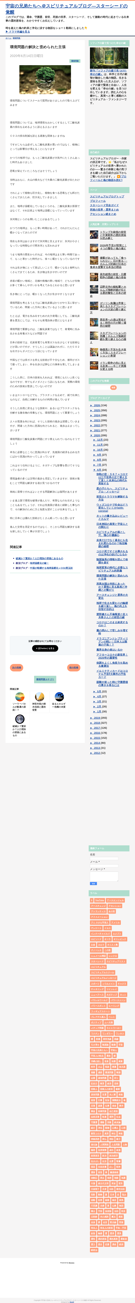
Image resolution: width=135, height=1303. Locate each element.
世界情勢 (102, 1150)
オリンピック (120, 939)
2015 (97, 737)
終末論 (117, 1122)
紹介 (93, 1128)
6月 (99, 469)
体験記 (94, 1178)
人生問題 (115, 1144)
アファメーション (99, 917)
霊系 (119, 1233)
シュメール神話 (98, 956)
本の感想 (104, 1217)
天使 (104, 1189)
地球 (109, 1178)
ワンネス (120, 1033)
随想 (93, 1150)
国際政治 (116, 1100)
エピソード (96, 939)
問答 (121, 1222)
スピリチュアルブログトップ (107, 196)
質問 (111, 1117)
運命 (108, 1056)
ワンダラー (107, 1033)
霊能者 (124, 1239)
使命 (114, 1106)
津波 (113, 1183)
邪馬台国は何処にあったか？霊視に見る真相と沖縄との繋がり (111, 586)
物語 (121, 1206)
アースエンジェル (115, 900)
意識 (98, 1039)
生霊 (111, 1161)
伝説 (111, 1189)
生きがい (95, 1161)
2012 (97, 753)
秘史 (114, 1200)
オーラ (107, 939)
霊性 (93, 1239)
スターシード (97, 961)
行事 (100, 1100)
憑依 (114, 1244)
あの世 (112, 911)
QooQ (72, 1302)
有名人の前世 (106, 1228)
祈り (116, 1078)
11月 (100, 444)
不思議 (94, 1206)
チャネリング (97, 989)
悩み (124, 1194)
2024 (97, 415)
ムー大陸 (108, 1022)
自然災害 (95, 1117)
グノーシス (96, 950)
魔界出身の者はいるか (109, 649)
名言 (105, 1222)
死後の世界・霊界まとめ (104, 209)
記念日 (94, 1083)
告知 (107, 1100)
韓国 (118, 1072)
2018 (97, 722)
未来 (93, 1222)
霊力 (93, 1244)
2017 (97, 727)
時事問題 (102, 1111)
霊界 (112, 1233)
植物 (107, 1128)
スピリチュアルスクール (102, 972)
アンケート (96, 928)
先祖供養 (102, 1167)
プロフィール (98, 201)
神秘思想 (95, 1139)
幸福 (120, 1094)
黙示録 (113, 1222)
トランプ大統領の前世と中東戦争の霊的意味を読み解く (113, 235)
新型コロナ (96, 1133)
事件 (121, 1106)
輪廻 (100, 1233)
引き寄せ (95, 1045)
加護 (113, 1061)
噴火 (93, 1211)
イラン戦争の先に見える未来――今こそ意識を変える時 (113, 365)
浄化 (100, 1128)
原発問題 (95, 1094)
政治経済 (113, 1156)
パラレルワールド (99, 1000)
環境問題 (75, 61)
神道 (120, 1133)
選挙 (93, 1172)
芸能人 (94, 1089)
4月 (99, 696)
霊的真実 (113, 1239)
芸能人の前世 (106, 1089)
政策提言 (95, 1156)
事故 (93, 1111)
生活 (104, 1161)
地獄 (116, 1178)
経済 (109, 1083)
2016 (97, 732)
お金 (93, 945)
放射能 (108, 1211)
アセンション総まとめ (103, 214)
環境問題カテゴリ (45, 679)
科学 (93, 1067)
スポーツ (95, 984)
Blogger (71, 1263)
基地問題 (102, 1078)
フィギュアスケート (100, 1011)
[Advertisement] (45, 606)
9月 (99, 454)
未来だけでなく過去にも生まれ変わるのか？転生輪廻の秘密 (112, 543)
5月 (99, 691)
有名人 (94, 1228)
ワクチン (95, 1033)
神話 (111, 1139)
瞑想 (121, 1244)
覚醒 (93, 1072)
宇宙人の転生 (97, 1056)
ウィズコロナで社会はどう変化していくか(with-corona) (112, 507)
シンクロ (113, 956)
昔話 (93, 1167)
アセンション (115, 906)
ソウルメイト (108, 984)
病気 (121, 1200)
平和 (100, 1211)
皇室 (93, 1100)
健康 (118, 1089)
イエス (107, 928)
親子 (118, 1139)
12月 (100, 439)
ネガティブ (111, 995)
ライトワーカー (113, 1028)
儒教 (102, 1122)
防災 (123, 1211)
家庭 (120, 1061)
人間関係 (104, 1144)
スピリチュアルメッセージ (103, 978)
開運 (114, 1067)
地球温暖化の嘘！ (39, 563)
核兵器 (122, 1067)
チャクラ (122, 984)
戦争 (118, 1167)
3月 (99, 701)
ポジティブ (96, 1022)
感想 (100, 1072)
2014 (97, 742)
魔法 (113, 1217)
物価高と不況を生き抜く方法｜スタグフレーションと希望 (113, 352)
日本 (112, 1194)
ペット (112, 1017)
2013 (97, 747)
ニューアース (97, 995)
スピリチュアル (98, 967)
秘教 (107, 1200)
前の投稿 (73, 667)
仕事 (107, 1106)
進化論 (94, 1144)
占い (111, 1167)
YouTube (99, 900)
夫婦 (102, 1206)
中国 (93, 1183)
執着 (104, 1117)
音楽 (106, 1061)
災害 (93, 1106)
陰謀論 (105, 1045)
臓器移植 (114, 1172)
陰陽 (113, 1045)
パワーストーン (118, 1000)
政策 (118, 1150)
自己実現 (113, 1111)
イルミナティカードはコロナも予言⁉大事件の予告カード (112, 673)
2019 (97, 717)
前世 (100, 1172)
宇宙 (120, 1045)
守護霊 (94, 1122)
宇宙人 (114, 1050)
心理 (123, 1128)
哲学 (120, 1183)
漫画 (120, 1217)
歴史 (100, 1244)
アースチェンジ (98, 906)
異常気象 (107, 1039)
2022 (97, 425)
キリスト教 (112, 945)
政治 (104, 1156)
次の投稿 (16, 667)
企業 (93, 1078)
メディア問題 (97, 1028)
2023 (97, 420)
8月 (99, 459)
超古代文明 (103, 1183)
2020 (97, 435)
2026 (97, 405)
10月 (100, 449)
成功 (111, 1150)
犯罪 (100, 1200)
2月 (99, 706)
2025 (97, 410)
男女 (102, 1178)
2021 (97, 430)
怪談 (107, 1067)
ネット (123, 995)
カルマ (101, 945)
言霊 (104, 1094)
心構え (115, 1128)
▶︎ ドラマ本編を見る (18, 31)
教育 (102, 1083)
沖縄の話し (96, 1061)
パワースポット (98, 1006)
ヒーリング (114, 1006)
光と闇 (112, 1094)
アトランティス (98, 911)
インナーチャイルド (100, 934)
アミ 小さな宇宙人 (100, 922)
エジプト (117, 934)
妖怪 (93, 1233)
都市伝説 (120, 1189)
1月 (99, 711)
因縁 (116, 1039)
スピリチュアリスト (115, 961)
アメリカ (115, 922)
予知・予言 (121, 1228)
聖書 (118, 1161)
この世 (107, 950)
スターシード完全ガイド (104, 205)
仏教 (114, 1206)
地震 (123, 1178)
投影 (93, 1194)
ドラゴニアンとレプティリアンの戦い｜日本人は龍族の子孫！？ (112, 641)
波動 (93, 1200)
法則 (116, 1211)
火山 (100, 1067)
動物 (100, 1194)
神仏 (104, 1139)
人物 (125, 1144)
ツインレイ (111, 989)
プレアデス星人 (98, 1017)
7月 (99, 464)
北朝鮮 (94, 1217)
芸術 (116, 1083)
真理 (106, 1133)
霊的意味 (102, 1239)
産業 (100, 1106)
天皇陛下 (95, 1189)
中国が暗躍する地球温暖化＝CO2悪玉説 (51, 568)
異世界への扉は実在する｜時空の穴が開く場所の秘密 (113, 322)
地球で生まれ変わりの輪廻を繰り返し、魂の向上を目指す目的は (112, 606)
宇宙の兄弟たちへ (99, 1050)
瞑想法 (94, 1250)
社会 (118, 1117)
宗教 (109, 1122)
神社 (113, 1133)
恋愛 (107, 1244)
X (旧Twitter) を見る (45, 648)
